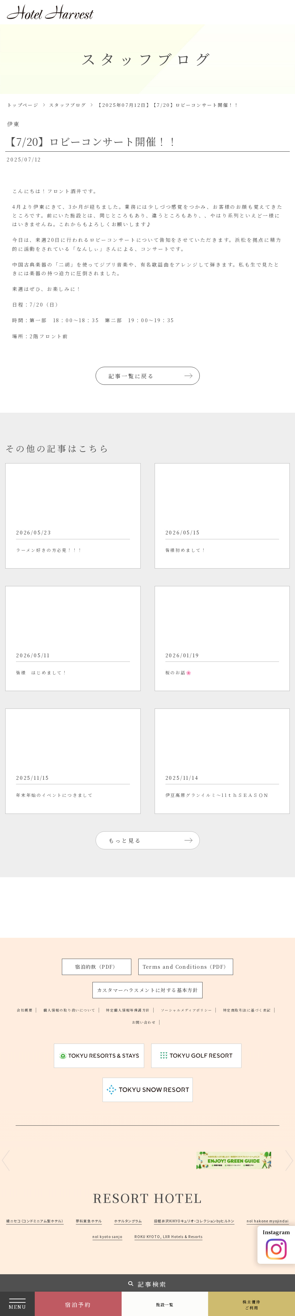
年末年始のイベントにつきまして (70, 834)
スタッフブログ (67, 105)
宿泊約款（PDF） (97, 951)
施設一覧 (165, 1304)
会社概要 (24, 993)
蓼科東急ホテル (167, 1204)
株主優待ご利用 (252, 1305)
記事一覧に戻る (133, 376)
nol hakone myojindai (182, 1220)
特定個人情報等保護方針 (160, 993)
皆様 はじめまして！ (52, 697)
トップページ (23, 105)
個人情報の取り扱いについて (82, 993)
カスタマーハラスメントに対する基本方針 (147, 974)
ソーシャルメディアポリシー (238, 993)
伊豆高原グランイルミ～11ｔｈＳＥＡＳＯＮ (219, 840)
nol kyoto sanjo (247, 1220)
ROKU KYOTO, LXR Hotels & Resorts (147, 1235)
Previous (6, 1144)
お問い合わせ (183, 1005)
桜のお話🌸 (184, 697)
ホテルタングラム (218, 1204)
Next (289, 1144)
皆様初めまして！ (194, 560)
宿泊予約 (78, 1305)
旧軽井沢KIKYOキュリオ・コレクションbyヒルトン (83, 1220)
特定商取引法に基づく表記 (121, 1005)
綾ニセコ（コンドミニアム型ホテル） (97, 1204)
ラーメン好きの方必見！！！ (62, 560)
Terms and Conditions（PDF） (186, 951)
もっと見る (126, 885)
